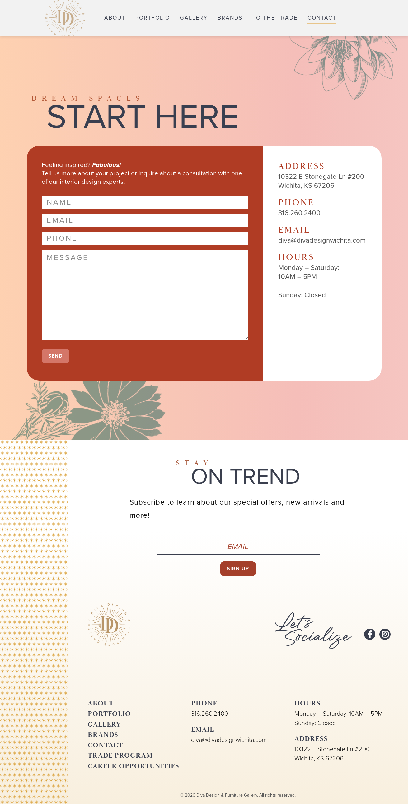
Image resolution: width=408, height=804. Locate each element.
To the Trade (275, 18)
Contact (321, 18)
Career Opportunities (133, 766)
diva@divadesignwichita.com (229, 739)
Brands (230, 18)
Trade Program (120, 755)
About (114, 18)
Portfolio (152, 18)
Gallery (194, 18)
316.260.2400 (209, 713)
